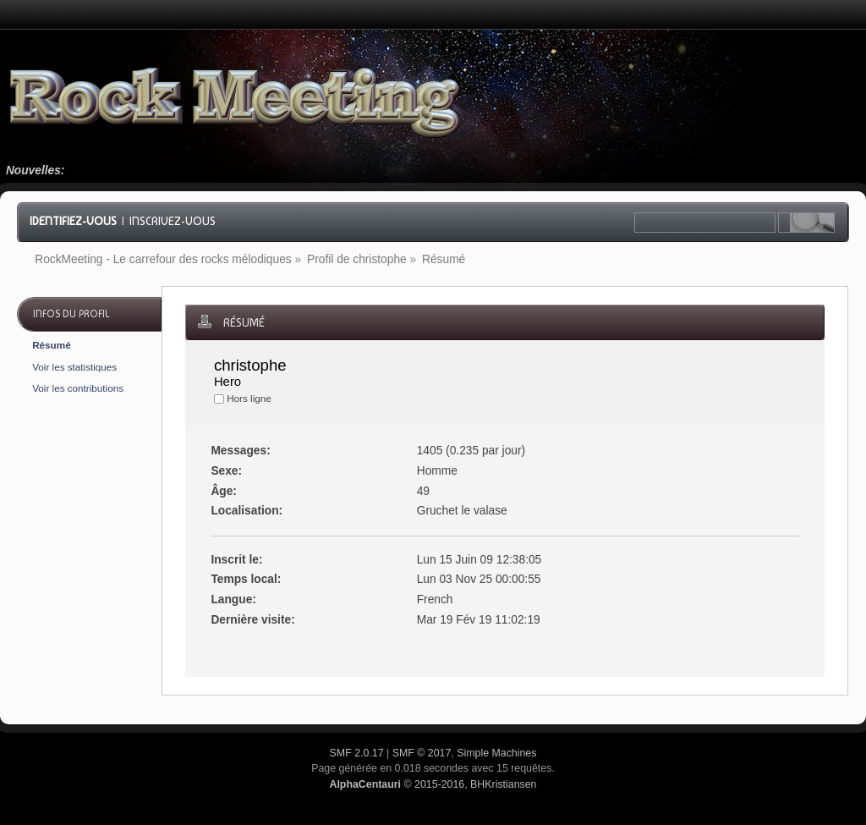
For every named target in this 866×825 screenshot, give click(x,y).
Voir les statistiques (74, 366)
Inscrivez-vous (172, 221)
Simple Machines (496, 753)
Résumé (51, 344)
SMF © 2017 (422, 753)
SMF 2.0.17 (357, 753)
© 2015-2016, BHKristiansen (432, 784)
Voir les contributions (77, 387)
